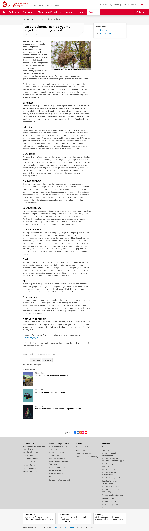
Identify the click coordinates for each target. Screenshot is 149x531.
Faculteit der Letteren (110, 470)
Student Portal (130, 4)
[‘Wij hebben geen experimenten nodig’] (28, 396)
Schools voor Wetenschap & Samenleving (59, 481)
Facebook (36, 360)
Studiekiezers (28, 444)
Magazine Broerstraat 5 (84, 451)
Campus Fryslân (108, 499)
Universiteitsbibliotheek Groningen (58, 448)
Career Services (55, 471)
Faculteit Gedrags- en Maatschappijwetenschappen (113, 460)
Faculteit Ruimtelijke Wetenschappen (109, 482)
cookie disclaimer (69, 527)
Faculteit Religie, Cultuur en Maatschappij (112, 465)
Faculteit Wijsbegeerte (110, 487)
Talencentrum (54, 456)
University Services (109, 502)
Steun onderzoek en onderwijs (87, 457)
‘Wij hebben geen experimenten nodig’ (51, 393)
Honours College (29, 466)
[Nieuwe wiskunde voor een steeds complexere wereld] (28, 412)
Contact (103, 4)
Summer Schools (29, 462)
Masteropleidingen (30, 456)
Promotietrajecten (30, 469)
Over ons (26, 19)
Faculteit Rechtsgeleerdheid (112, 478)
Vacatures (106, 451)
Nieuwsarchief (105, 33)
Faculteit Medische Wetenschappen (109, 474)
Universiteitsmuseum (57, 468)
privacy (56, 527)
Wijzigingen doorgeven (84, 454)
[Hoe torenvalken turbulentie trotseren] (28, 379)
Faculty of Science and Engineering (110, 491)
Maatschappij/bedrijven (59, 444)
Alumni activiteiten (83, 447)
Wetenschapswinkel (56, 477)
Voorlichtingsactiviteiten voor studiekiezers (34, 448)
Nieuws (42, 19)
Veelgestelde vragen (30, 472)
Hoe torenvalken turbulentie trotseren (51, 376)
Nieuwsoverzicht (106, 30)
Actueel (34, 19)
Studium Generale (56, 474)
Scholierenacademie (30, 459)
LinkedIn (49, 360)
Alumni (79, 444)
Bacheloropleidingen (30, 453)
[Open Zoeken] (141, 12)
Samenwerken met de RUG (59, 459)
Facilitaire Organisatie (110, 505)
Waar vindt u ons (108, 447)
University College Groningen (113, 495)
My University (115, 4)
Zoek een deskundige (57, 453)
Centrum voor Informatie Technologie (58, 463)
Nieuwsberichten (53, 19)
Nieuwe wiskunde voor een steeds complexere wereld (58, 409)
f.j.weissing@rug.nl (31, 338)
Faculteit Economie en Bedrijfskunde (110, 455)
